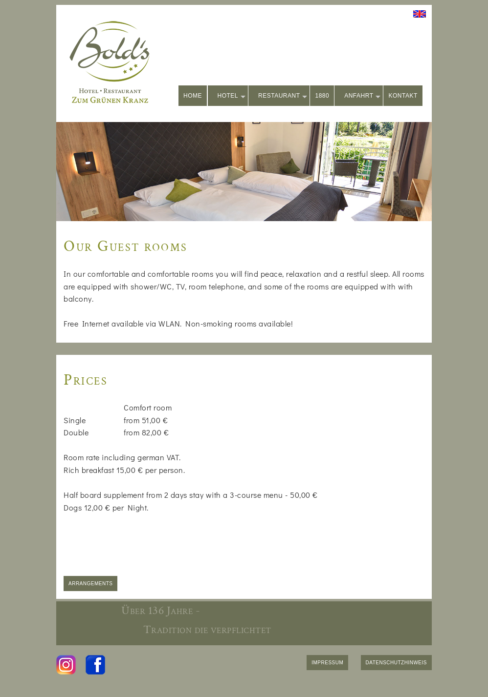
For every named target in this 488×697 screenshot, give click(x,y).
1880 (322, 95)
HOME (192, 95)
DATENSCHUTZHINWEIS (396, 662)
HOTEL (232, 96)
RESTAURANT (282, 96)
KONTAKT (402, 95)
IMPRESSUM (327, 662)
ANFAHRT (362, 96)
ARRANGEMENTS (90, 583)
